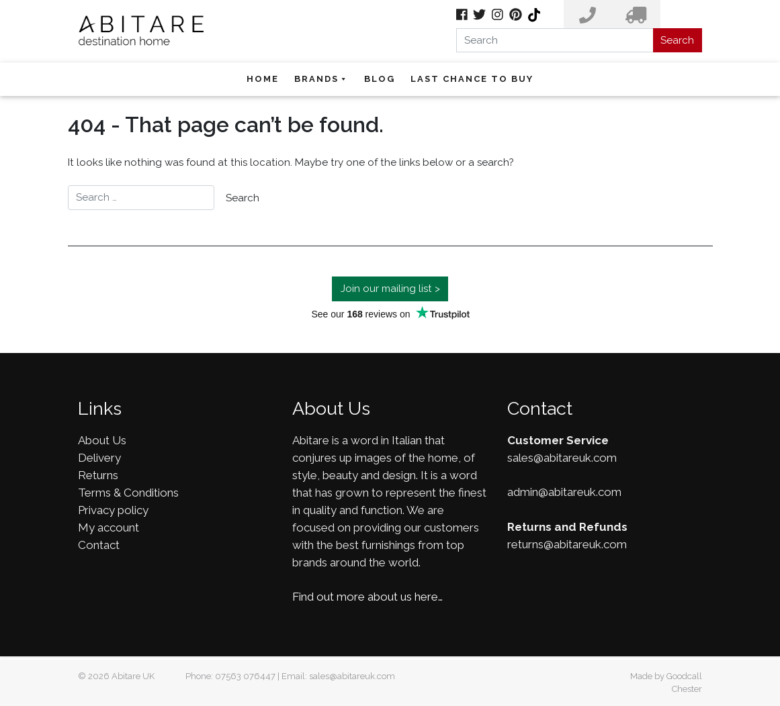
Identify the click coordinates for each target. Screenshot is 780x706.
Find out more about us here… (367, 596)
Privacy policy (113, 510)
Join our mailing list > (390, 289)
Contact (99, 545)
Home (263, 79)
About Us (102, 440)
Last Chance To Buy (471, 79)
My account (108, 527)
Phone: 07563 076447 (230, 676)
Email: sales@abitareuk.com (338, 676)
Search (677, 40)
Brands (321, 79)
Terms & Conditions (128, 492)
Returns (98, 475)
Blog (379, 79)
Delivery (99, 457)
